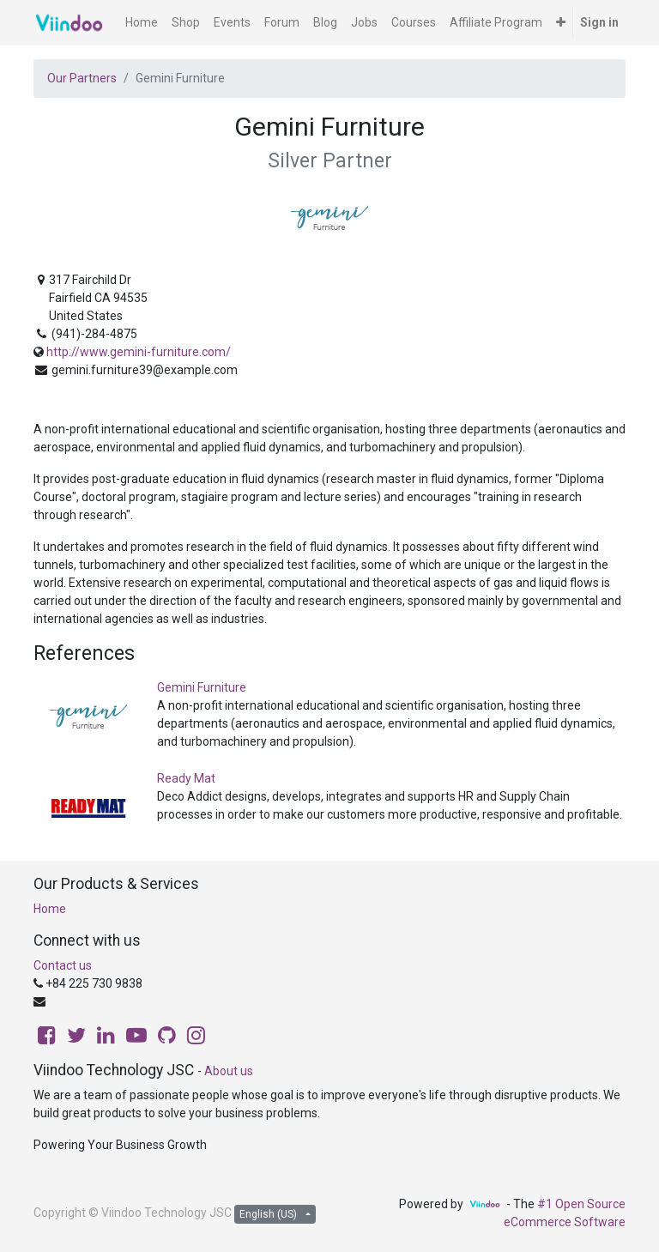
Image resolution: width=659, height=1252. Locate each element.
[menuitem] (141, 23)
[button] (560, 23)
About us (228, 1071)
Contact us (62, 965)
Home (49, 909)
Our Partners (82, 78)
